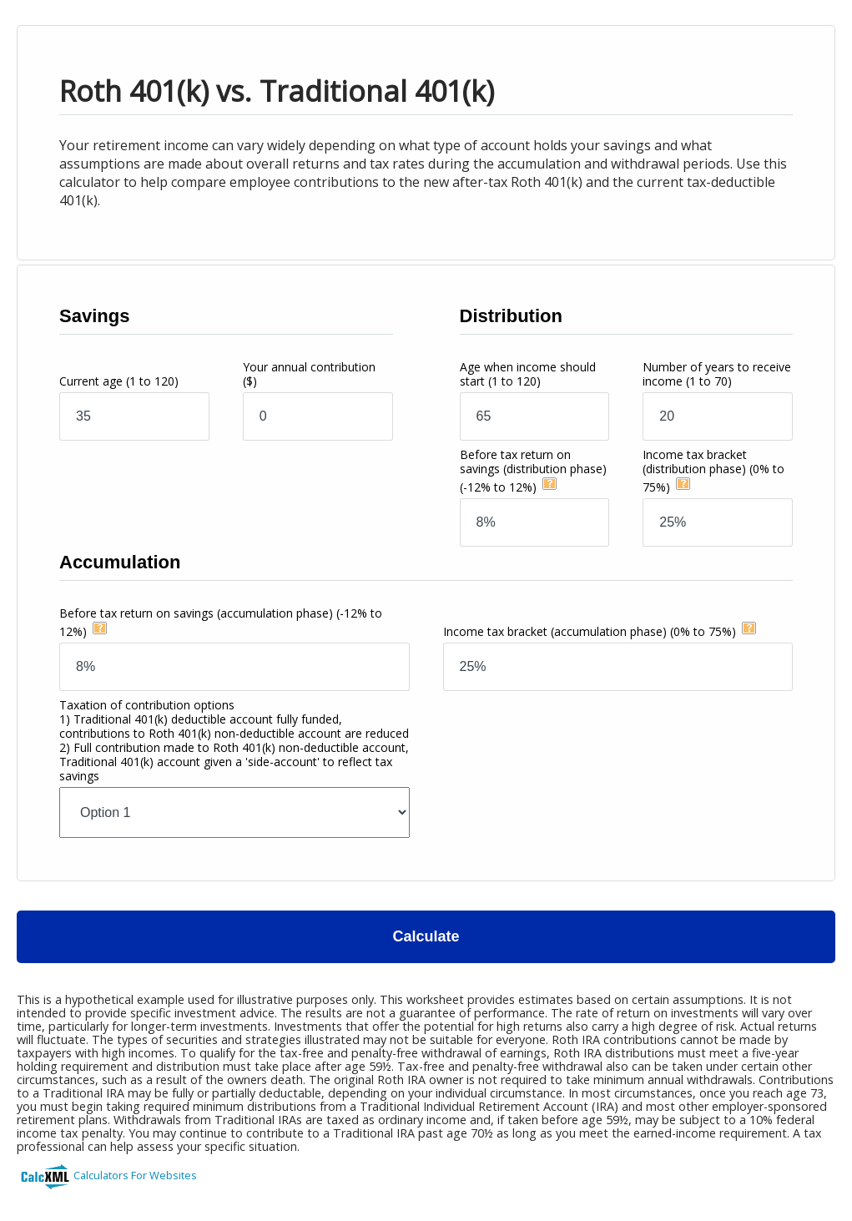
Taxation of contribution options (234, 740)
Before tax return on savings (533, 471)
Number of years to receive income (717, 374)
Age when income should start (528, 374)
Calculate (425, 936)
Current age (119, 381)
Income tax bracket (713, 471)
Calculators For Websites (135, 1175)
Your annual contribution (309, 374)
